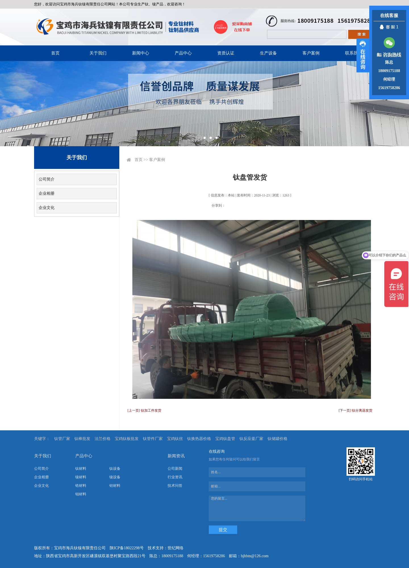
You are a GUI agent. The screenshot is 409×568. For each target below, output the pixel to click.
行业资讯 (175, 477)
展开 (362, 55)
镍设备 (114, 477)
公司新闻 (175, 468)
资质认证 (225, 53)
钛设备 (114, 468)
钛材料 (80, 468)
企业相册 (47, 193)
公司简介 (47, 179)
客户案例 (311, 53)
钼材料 (80, 494)
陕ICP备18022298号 (127, 548)
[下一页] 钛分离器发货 (355, 410)
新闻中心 (140, 53)
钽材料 (114, 485)
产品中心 (183, 53)
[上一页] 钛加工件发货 (144, 410)
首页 (55, 53)
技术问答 (175, 485)
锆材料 (80, 485)
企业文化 (47, 208)
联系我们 (353, 53)
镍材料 (80, 477)
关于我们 (98, 53)
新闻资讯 (176, 456)
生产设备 (268, 53)
